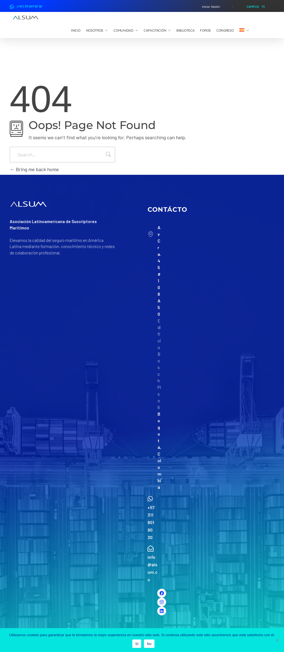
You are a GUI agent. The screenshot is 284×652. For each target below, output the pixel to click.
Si (136, 644)
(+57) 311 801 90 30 (29, 6)
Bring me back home (34, 169)
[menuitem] (244, 30)
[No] (277, 640)
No (149, 644)
